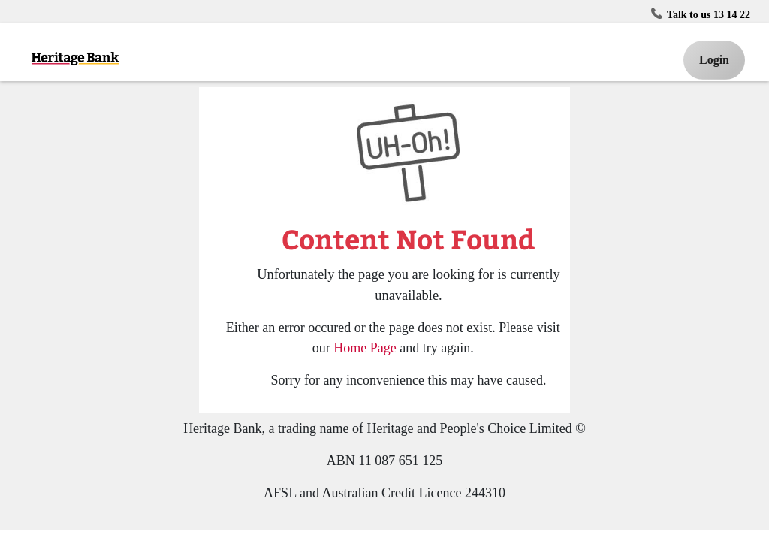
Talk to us (703, 14)
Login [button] (714, 59)
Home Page (364, 347)
